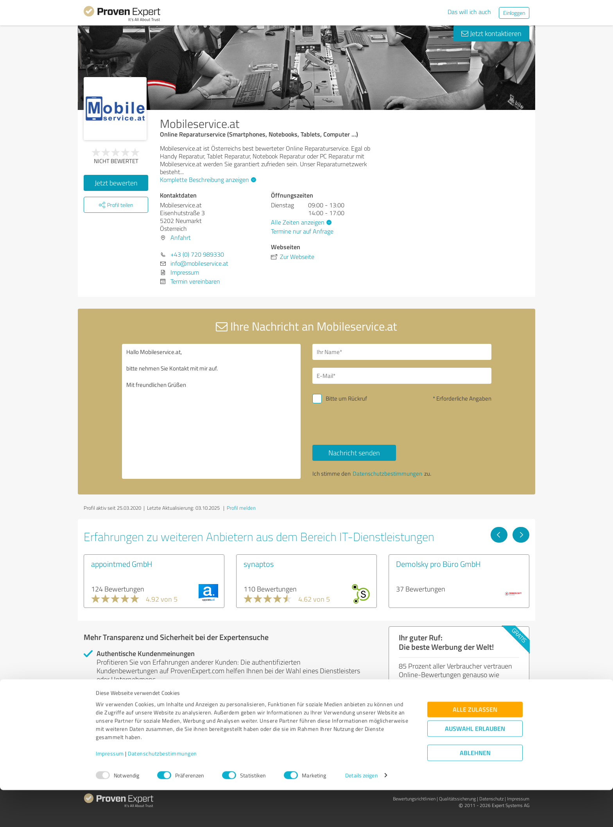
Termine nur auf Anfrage (302, 231)
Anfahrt (180, 237)
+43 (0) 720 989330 (197, 254)
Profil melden (241, 507)
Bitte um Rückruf (346, 398)
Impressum (110, 790)
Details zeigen (361, 812)
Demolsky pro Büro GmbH (438, 563)
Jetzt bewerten (116, 182)
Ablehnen (475, 789)
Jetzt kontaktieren (491, 33)
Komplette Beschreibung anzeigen (207, 179)
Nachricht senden (354, 452)
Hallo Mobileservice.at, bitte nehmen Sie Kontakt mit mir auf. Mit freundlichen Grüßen (211, 411)
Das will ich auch (469, 11)
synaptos (259, 563)
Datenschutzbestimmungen (162, 790)
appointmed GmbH (121, 563)
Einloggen (514, 12)
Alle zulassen (475, 746)
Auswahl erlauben (475, 765)
